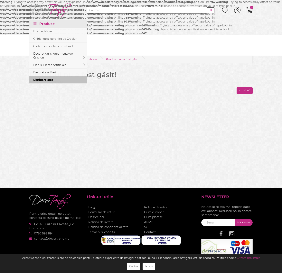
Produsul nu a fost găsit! (122, 59)
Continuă (244, 90)
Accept (149, 266)
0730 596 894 (44, 233)
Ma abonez (243, 222)
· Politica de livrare (100, 222)
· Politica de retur (155, 207)
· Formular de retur (101, 212)
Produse (44, 24)
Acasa (93, 59)
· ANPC (148, 222)
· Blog (91, 207)
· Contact (149, 232)
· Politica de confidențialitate (107, 227)
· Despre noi (95, 217)
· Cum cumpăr (153, 212)
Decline (133, 266)
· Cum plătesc (153, 217)
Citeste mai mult (248, 258)
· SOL (146, 227)
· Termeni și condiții (101, 232)
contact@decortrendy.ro (51, 238)
